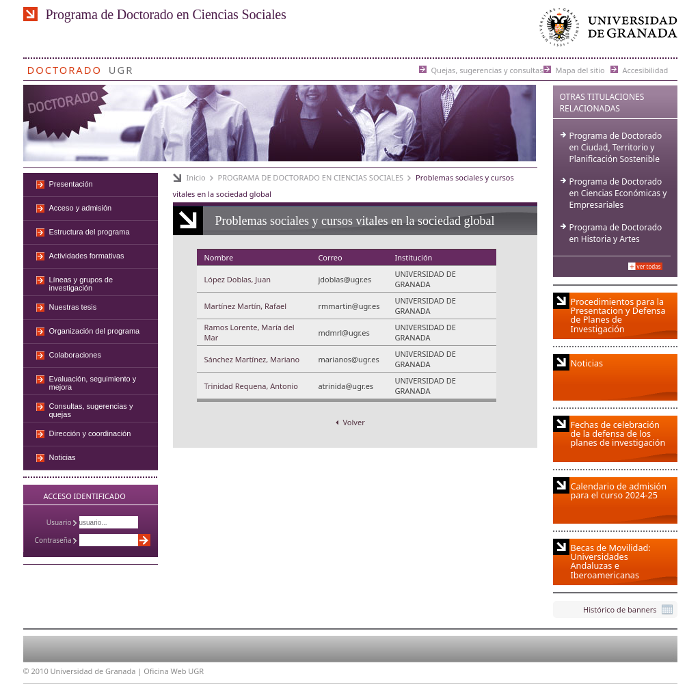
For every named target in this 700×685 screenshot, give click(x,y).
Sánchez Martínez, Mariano (252, 359)
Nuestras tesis (73, 307)
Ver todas (649, 266)
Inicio (196, 177)
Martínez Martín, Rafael (245, 306)
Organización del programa (94, 331)
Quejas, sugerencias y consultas (487, 69)
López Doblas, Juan (237, 279)
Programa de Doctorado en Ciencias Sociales (166, 14)
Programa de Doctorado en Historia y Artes (615, 233)
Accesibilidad (646, 69)
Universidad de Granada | (97, 671)
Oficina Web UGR (174, 671)
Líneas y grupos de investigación (81, 284)
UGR (121, 67)
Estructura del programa (89, 232)
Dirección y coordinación (90, 433)
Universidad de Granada (605, 30)
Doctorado (64, 67)
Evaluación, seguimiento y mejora (93, 383)
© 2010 (36, 671)
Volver (350, 422)
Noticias (62, 457)
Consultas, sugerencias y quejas (91, 410)
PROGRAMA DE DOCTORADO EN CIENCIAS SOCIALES (311, 177)
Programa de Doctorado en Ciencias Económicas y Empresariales (618, 193)
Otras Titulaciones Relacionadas (602, 102)
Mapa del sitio (580, 69)
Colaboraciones (75, 355)
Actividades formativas (86, 256)
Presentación (71, 184)
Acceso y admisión (80, 208)
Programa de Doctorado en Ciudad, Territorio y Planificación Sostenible (615, 147)
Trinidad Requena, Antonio (251, 386)
